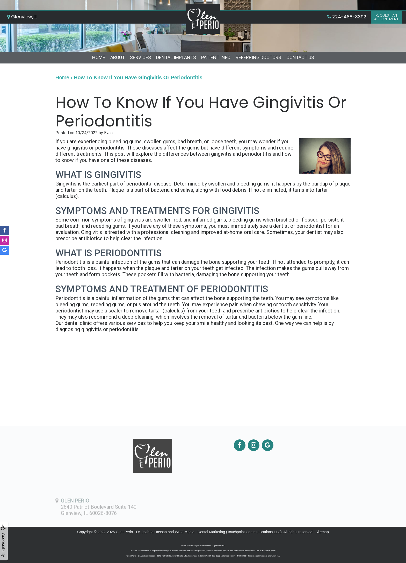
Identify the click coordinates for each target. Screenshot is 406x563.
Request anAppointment (386, 17)
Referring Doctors (258, 57)
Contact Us (300, 57)
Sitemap (322, 532)
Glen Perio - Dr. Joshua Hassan (141, 532)
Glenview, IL (22, 16)
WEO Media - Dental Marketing (200, 532)
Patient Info (215, 57)
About (117, 57)
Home (98, 57)
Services (140, 57)
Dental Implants (176, 57)
